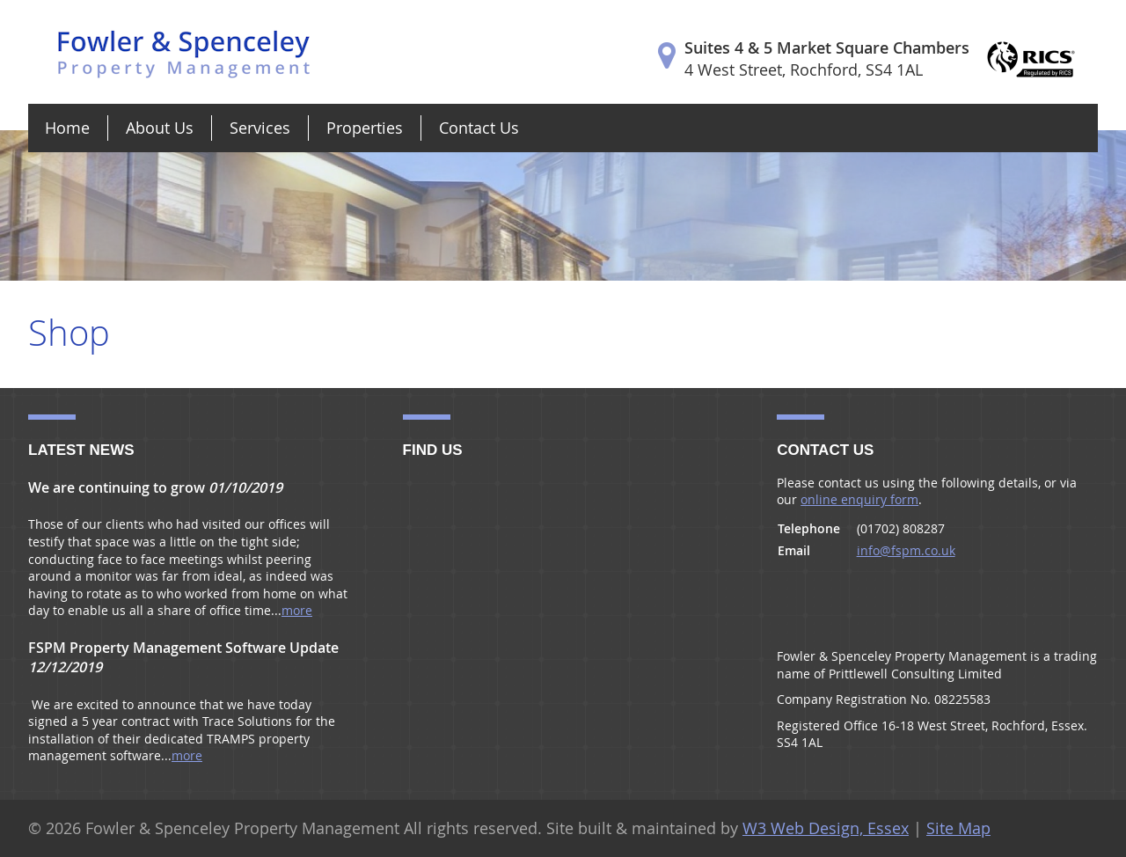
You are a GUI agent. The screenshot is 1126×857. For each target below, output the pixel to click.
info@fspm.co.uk (906, 550)
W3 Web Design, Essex (825, 828)
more (297, 610)
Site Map (958, 828)
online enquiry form (859, 499)
